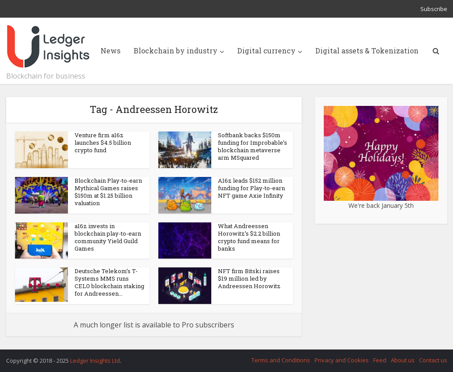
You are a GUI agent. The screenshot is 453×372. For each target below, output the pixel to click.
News (110, 50)
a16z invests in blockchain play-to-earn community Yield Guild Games (108, 237)
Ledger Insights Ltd (95, 360)
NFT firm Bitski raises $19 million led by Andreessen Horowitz (249, 278)
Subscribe (433, 9)
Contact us (433, 360)
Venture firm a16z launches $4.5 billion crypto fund (103, 142)
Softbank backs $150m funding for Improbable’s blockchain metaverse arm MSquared (252, 146)
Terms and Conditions (280, 360)
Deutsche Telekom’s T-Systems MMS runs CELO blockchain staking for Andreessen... (109, 282)
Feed (379, 360)
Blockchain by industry (175, 50)
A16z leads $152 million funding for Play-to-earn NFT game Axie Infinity (251, 188)
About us (403, 360)
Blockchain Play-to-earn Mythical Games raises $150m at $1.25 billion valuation (108, 192)
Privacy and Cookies (341, 360)
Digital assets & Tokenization (367, 50)
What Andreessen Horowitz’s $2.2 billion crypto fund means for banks (249, 237)
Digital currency (266, 50)
